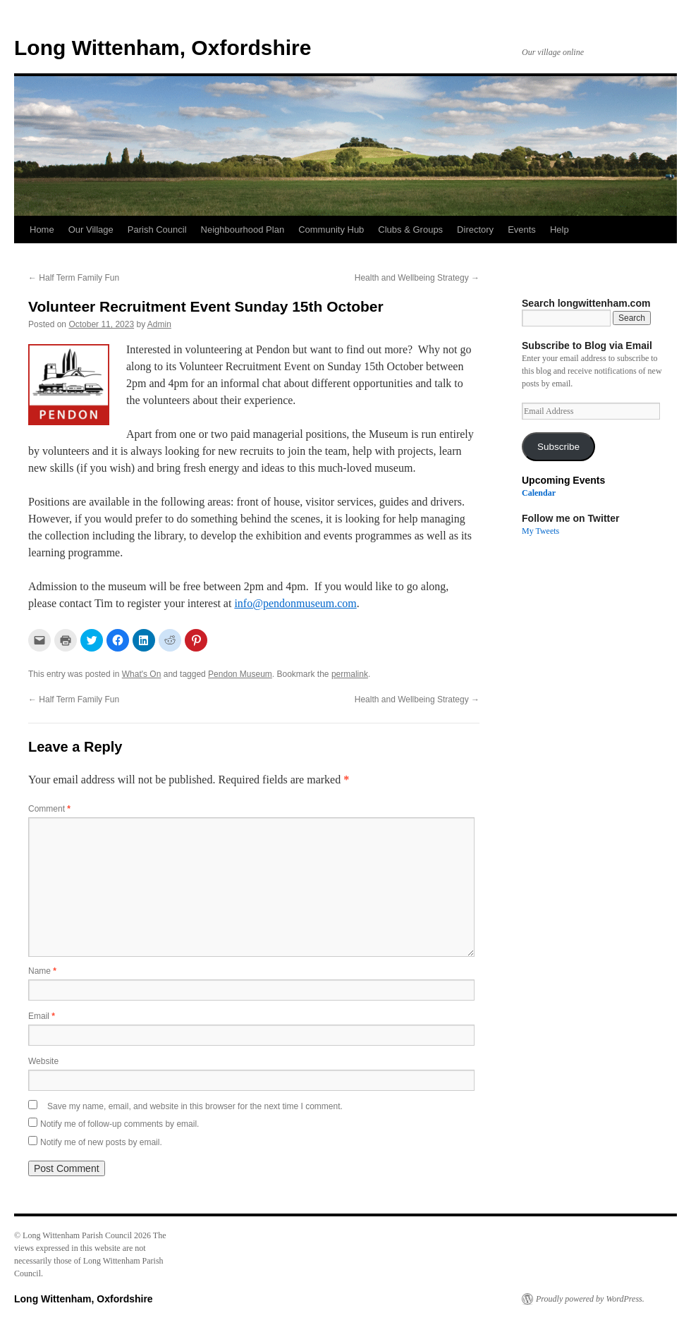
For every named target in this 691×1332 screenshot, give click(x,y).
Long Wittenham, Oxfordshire (162, 47)
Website (43, 1061)
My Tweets (540, 531)
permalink (349, 674)
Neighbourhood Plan (243, 229)
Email (41, 1016)
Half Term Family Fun (73, 278)
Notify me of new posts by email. (101, 1142)
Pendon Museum (240, 674)
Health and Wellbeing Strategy (417, 278)
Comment (49, 809)
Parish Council (157, 229)
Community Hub (331, 229)
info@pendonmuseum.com (295, 603)
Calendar (539, 493)
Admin (159, 324)
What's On (141, 674)
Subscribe (558, 446)
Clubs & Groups (410, 229)
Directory (475, 229)
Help (559, 229)
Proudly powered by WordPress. (590, 1299)
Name (42, 971)
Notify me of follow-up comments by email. (119, 1124)
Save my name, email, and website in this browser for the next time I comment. (195, 1106)
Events (522, 229)
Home (42, 229)
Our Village (91, 229)
